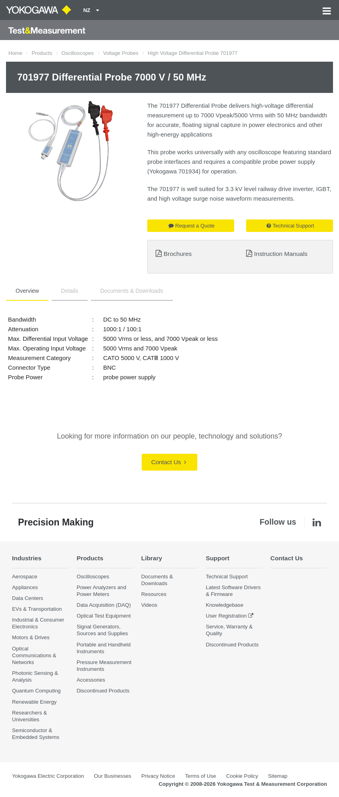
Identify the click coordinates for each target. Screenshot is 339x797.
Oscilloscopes (78, 53)
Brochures (178, 253)
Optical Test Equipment (103, 616)
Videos (149, 605)
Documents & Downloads (131, 291)
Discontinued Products (102, 691)
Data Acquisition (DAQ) (103, 605)
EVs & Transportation (37, 609)
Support (217, 558)
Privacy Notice (158, 776)
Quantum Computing (36, 691)
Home (15, 53)
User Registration (226, 616)
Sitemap (277, 776)
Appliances (25, 587)
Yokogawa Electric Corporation (48, 776)
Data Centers (27, 598)
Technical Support (290, 226)
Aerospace (24, 577)
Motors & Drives (31, 637)
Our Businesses (112, 776)
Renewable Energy (34, 702)
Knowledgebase (224, 605)
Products (42, 53)
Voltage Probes (120, 53)
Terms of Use (200, 776)
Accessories (90, 680)
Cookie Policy (242, 776)
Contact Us (168, 462)
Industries (27, 558)
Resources (153, 594)
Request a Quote (191, 226)
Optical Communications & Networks (34, 655)
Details (69, 291)
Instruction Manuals (280, 253)
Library (151, 558)
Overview (27, 291)
